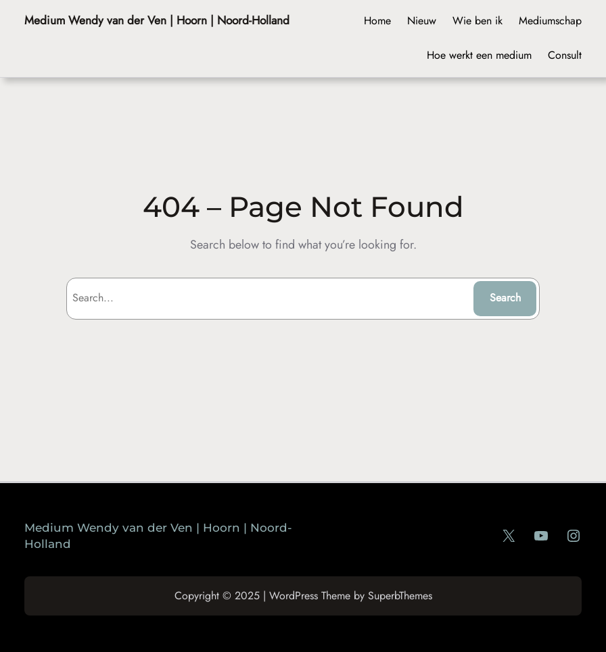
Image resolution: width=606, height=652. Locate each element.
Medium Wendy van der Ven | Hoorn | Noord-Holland (156, 19)
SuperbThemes (400, 595)
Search (505, 297)
